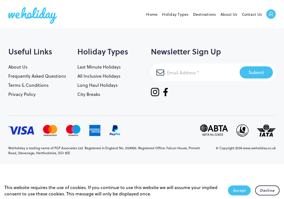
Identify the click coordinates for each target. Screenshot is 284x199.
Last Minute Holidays (99, 67)
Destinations (204, 14)
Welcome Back (271, 14)
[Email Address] (195, 72)
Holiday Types (175, 14)
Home (152, 14)
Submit (256, 72)
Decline (267, 190)
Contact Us (252, 14)
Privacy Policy (22, 94)
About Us (228, 14)
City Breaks (88, 94)
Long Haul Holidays (97, 85)
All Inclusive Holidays (98, 76)
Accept (239, 190)
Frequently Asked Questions (37, 76)
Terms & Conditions (28, 85)
